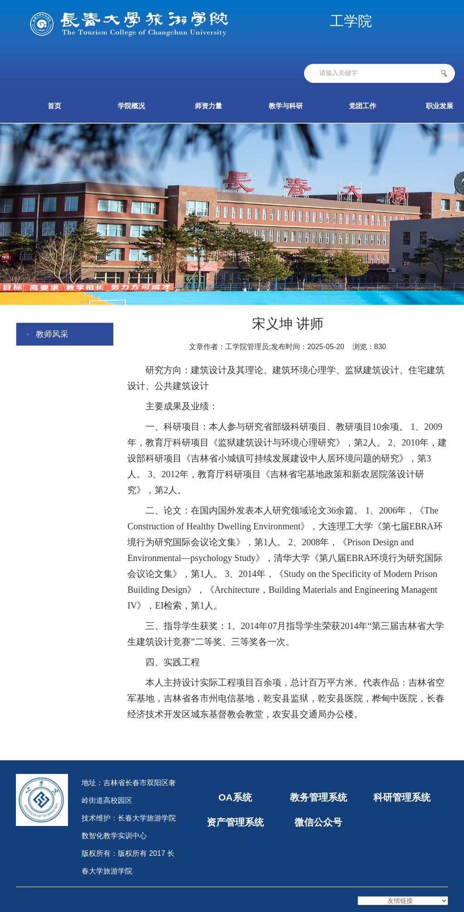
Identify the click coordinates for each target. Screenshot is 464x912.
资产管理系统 (235, 822)
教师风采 (52, 334)
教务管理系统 (318, 797)
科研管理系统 (401, 797)
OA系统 (235, 797)
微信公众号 (318, 822)
